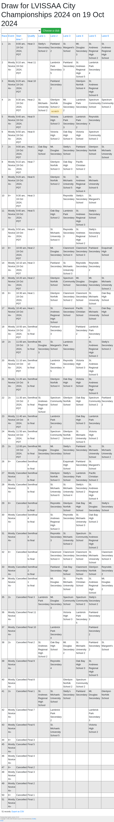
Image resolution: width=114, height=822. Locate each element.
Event (11, 35)
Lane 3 (66, 35)
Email (1, 820)
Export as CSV (18, 812)
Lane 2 (54, 35)
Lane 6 (105, 35)
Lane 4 (79, 35)
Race (4, 35)
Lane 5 (92, 35)
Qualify (31, 35)
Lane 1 (41, 35)
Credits (34, 818)
